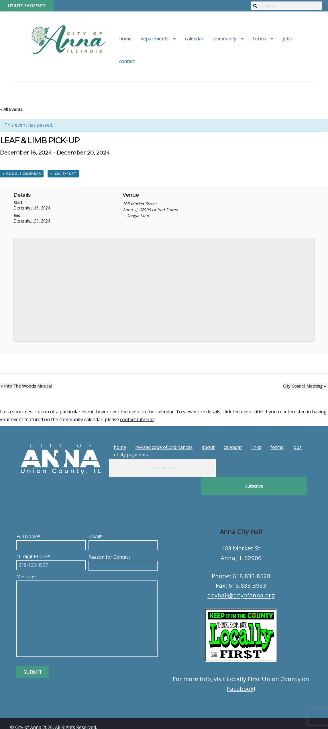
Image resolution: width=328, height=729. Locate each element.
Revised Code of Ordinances (164, 447)
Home (125, 39)
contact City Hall (137, 420)
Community (224, 39)
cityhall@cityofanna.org (241, 577)
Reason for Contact (123, 543)
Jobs (287, 39)
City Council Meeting (305, 386)
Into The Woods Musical (25, 386)
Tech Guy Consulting (122, 719)
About (208, 447)
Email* (123, 522)
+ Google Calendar (22, 173)
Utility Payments (27, 5)
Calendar (194, 39)
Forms (259, 39)
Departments (154, 39)
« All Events (11, 109)
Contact (127, 61)
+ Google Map (136, 216)
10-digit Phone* (50, 542)
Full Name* (50, 522)
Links (256, 447)
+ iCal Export (63, 173)
